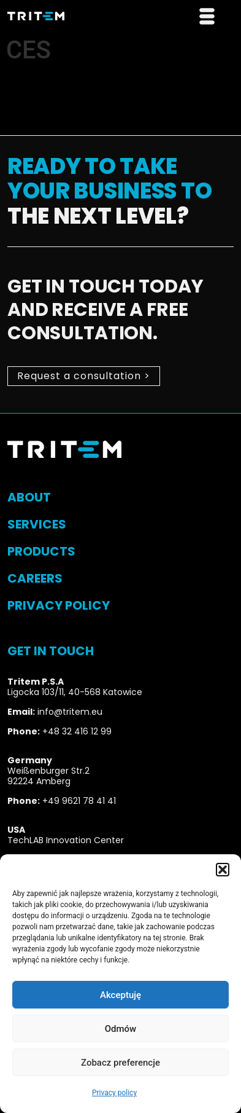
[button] (222, 869)
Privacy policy (114, 1092)
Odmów (121, 1028)
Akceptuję (120, 995)
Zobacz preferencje (120, 1062)
